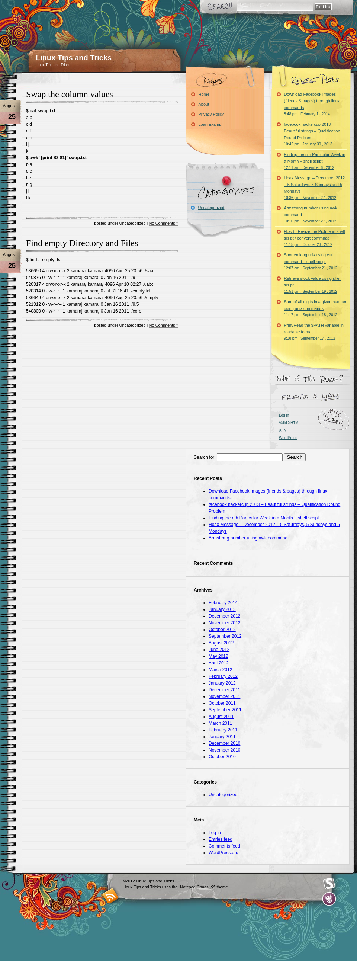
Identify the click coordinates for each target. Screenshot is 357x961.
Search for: (205, 457)
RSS (111, 895)
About (204, 104)
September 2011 (225, 709)
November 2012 (224, 622)
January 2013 (222, 609)
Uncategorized (211, 207)
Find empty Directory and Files (82, 243)
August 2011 (221, 716)
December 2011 (224, 689)
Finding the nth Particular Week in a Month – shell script (314, 161)
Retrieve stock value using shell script (312, 285)
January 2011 (222, 736)
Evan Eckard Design (329, 899)
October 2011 (222, 703)
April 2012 (219, 663)
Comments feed (224, 846)
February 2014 (223, 602)
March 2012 (220, 669)
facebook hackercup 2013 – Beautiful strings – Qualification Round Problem (312, 134)
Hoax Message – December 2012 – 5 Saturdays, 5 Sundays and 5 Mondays (314, 188)
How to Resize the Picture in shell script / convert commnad (314, 238)
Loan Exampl (210, 124)
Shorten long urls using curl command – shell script (310, 261)
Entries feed (220, 839)
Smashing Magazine (329, 884)
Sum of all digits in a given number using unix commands (315, 308)
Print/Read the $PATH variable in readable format (314, 331)
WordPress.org (223, 852)
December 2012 (224, 616)
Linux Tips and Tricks (74, 58)
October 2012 (222, 629)
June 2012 (219, 649)
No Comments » (163, 223)
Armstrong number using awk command (310, 214)
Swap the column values (69, 94)
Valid (289, 423)
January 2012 (222, 683)
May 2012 (218, 656)
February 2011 (223, 730)
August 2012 (221, 643)
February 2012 (223, 676)
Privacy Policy (211, 114)
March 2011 (220, 723)
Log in (284, 415)
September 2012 (225, 636)
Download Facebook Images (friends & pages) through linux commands (312, 104)
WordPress (288, 438)
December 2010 (224, 743)
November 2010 (224, 750)
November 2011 (224, 696)
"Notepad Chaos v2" (196, 887)
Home (204, 94)
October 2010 (222, 756)
